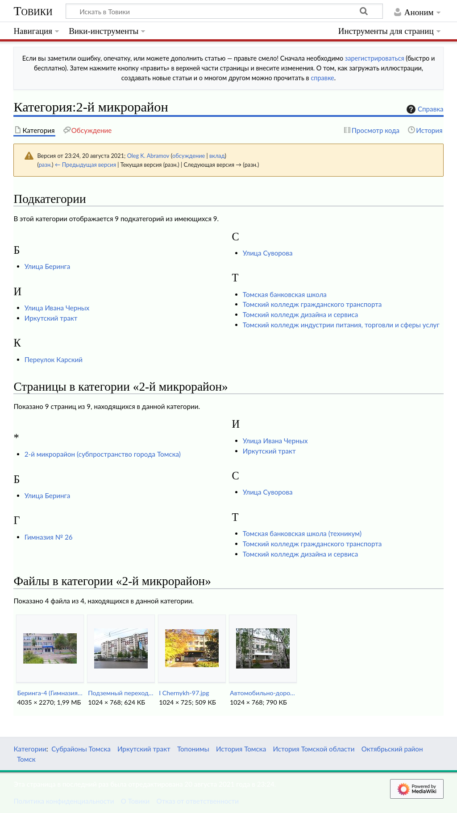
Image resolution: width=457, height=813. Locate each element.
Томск (26, 759)
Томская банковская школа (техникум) (302, 533)
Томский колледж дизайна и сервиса (300, 314)
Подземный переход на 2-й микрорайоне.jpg (121, 693)
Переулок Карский (54, 359)
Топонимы (193, 749)
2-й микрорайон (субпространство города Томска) (103, 454)
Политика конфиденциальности (63, 801)
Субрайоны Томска (81, 749)
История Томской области (313, 749)
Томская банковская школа (285, 294)
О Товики (135, 801)
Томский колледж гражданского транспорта (312, 304)
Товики (32, 11)
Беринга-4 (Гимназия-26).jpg (50, 693)
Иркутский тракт (51, 318)
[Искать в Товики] (224, 11)
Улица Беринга (48, 266)
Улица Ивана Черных (57, 308)
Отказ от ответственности (198, 801)
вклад (217, 155)
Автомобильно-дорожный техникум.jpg (262, 693)
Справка (424, 109)
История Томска (241, 749)
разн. (45, 164)
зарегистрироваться (374, 58)
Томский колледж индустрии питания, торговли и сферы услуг (341, 325)
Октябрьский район (392, 749)
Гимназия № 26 (49, 537)
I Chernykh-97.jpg (184, 693)
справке (322, 78)
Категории (29, 749)
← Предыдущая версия (85, 164)
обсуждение (188, 155)
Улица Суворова (268, 253)
